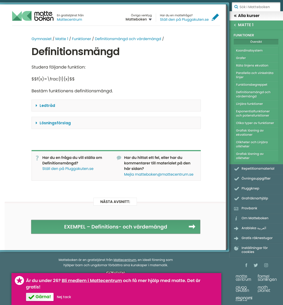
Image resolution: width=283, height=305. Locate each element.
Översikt (256, 42)
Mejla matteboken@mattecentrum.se (159, 174)
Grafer (241, 58)
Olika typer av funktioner (255, 123)
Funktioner (81, 38)
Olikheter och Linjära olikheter (252, 144)
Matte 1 (61, 38)
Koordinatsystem (249, 50)
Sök (236, 7)
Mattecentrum (69, 19)
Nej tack (64, 297)
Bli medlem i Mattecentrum (92, 280)
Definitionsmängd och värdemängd (128, 38)
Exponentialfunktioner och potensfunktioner (253, 113)
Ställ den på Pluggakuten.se (184, 19)
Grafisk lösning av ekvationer (250, 132)
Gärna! (43, 297)
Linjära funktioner (249, 104)
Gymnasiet (42, 38)
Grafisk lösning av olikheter (250, 156)
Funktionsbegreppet (251, 84)
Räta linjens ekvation (252, 65)
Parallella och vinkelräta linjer (255, 75)
